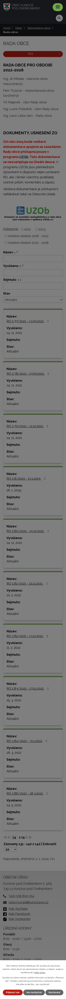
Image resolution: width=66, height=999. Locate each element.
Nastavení (54, 992)
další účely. (40, 972)
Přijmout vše (13, 992)
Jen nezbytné (34, 992)
